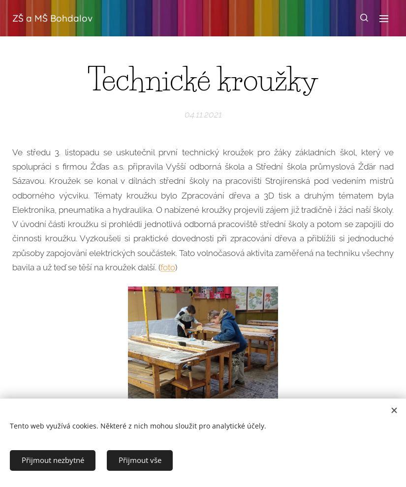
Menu (383, 18)
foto (167, 267)
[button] (364, 18)
